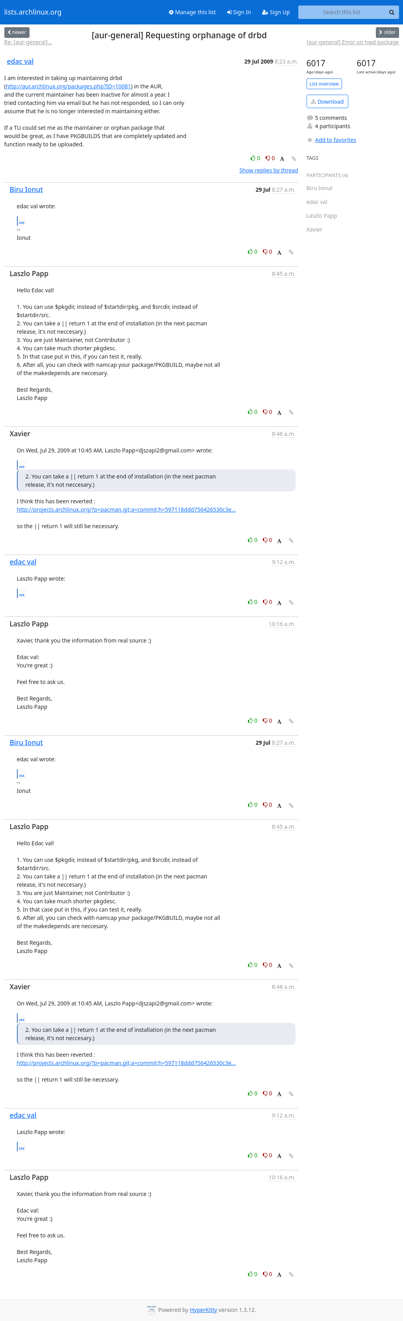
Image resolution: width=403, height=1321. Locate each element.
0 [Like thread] (256, 158)
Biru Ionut (26, 189)
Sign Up (276, 12)
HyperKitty (203, 1310)
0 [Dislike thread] (270, 158)
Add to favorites (331, 140)
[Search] (392, 12)
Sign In (239, 12)
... (22, 220)
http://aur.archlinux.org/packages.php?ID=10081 (68, 86)
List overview (324, 83)
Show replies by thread (268, 170)
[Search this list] (341, 12)
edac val (20, 61)
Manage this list (192, 12)
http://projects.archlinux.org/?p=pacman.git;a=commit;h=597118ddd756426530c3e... (126, 509)
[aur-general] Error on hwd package (353, 42)
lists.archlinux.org (33, 12)
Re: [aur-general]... (28, 42)
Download (327, 101)
